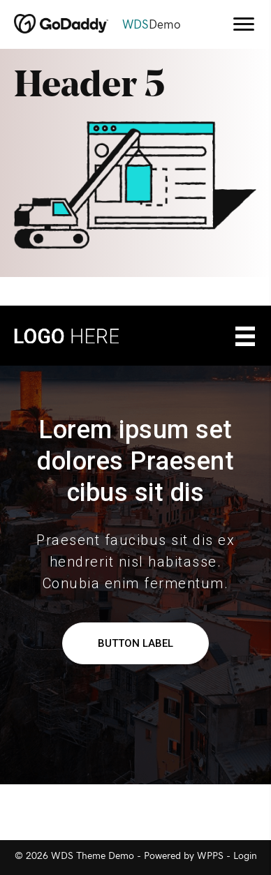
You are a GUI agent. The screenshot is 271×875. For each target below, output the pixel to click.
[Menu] (244, 24)
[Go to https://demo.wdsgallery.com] (108, 25)
